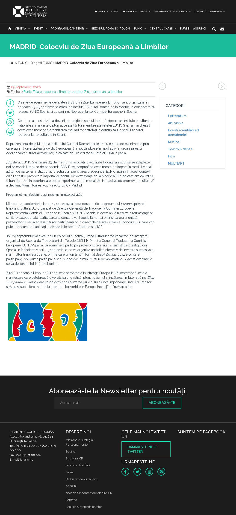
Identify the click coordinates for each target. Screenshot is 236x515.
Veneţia (20, 28)
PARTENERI (215, 11)
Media (143, 11)
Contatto (200, 11)
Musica (173, 142)
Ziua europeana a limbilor (103, 92)
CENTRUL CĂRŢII (161, 28)
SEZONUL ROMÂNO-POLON (110, 28)
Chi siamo (127, 11)
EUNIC (138, 28)
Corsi (114, 11)
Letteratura (177, 116)
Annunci (199, 28)
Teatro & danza (180, 149)
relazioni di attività (78, 465)
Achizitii (71, 486)
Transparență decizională (170, 11)
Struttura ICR (74, 458)
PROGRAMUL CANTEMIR (67, 28)
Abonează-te (162, 402)
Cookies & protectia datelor (84, 507)
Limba (99, 11)
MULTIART (176, 163)
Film (171, 156)
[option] (47, 324)
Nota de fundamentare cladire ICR (89, 493)
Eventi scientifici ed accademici (183, 132)
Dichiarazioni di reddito (81, 479)
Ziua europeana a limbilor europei (57, 92)
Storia (70, 472)
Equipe (70, 451)
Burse (184, 28)
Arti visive (175, 123)
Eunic (28, 92)
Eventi (39, 28)
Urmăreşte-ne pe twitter (142, 449)
